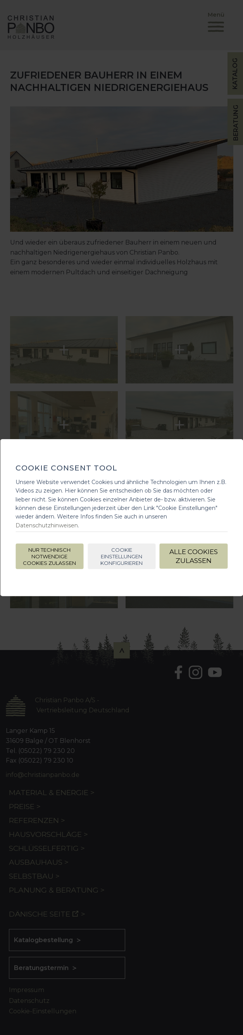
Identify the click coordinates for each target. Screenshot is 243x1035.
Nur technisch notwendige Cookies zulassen (49, 556)
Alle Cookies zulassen (193, 556)
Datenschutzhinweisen (47, 525)
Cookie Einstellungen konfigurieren (121, 556)
